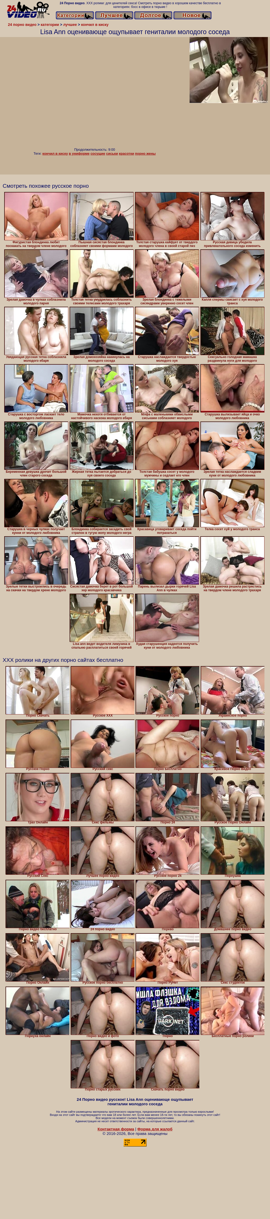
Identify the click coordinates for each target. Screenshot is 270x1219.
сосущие (97, 153)
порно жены (145, 153)
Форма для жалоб (154, 1129)
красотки (126, 153)
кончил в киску (55, 153)
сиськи (112, 153)
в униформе (79, 153)
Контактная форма (116, 1129)
